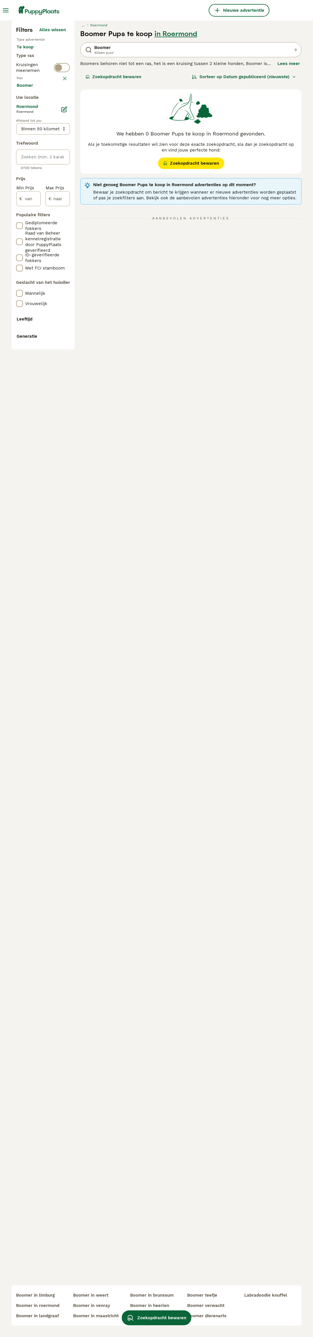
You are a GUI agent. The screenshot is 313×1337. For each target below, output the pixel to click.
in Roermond (175, 139)
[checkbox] (19, 251)
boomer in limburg (35, 1295)
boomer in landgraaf (37, 1315)
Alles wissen (52, 135)
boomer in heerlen (149, 1305)
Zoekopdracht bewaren (113, 182)
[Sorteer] (244, 182)
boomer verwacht (205, 1305)
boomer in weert (90, 1295)
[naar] (58, 466)
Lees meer (288, 169)
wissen (58, 221)
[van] (28, 466)
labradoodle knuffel (265, 1295)
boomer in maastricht (96, 1315)
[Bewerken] (64, 377)
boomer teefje (202, 1295)
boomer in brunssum (152, 1295)
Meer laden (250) (51, 354)
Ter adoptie (33, 171)
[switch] (62, 208)
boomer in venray (91, 1305)
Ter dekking (33, 185)
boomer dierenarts (206, 1315)
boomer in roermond (37, 1305)
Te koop (29, 158)
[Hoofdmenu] (5, 10)
